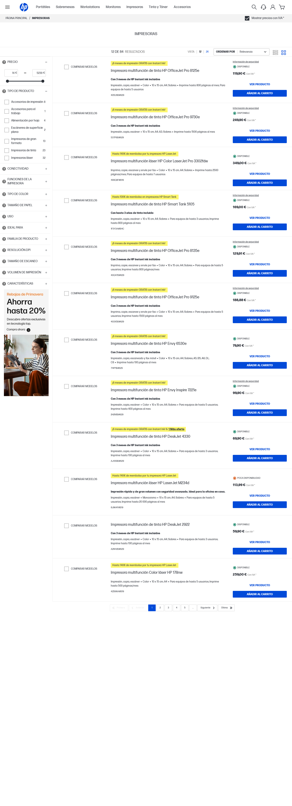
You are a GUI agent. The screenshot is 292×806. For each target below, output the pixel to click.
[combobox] (241, 51)
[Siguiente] (207, 683)
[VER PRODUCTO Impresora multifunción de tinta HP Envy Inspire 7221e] (260, 446)
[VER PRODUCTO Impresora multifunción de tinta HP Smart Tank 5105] (260, 239)
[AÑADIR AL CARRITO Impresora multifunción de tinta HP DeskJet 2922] (260, 609)
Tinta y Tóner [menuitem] (158, 7)
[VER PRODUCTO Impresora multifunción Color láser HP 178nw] (260, 652)
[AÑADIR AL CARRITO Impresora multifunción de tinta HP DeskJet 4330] (260, 505)
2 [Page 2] (160, 683)
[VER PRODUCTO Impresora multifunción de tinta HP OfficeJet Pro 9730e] (260, 136)
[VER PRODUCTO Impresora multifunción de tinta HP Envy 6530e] (260, 393)
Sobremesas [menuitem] (65, 7)
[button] (25, 62)
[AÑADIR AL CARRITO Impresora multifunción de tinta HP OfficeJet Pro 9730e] (260, 145)
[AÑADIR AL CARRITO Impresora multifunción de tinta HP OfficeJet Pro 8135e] (260, 300)
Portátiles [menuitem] (43, 7)
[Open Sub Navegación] (7, 7)
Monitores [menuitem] (113, 7)
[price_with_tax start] (10, 72)
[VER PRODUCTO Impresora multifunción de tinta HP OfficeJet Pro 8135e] (260, 291)
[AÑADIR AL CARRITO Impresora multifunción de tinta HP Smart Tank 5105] (260, 248)
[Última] (226, 683)
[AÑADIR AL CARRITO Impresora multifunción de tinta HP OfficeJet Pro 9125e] (260, 351)
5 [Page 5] (184, 683)
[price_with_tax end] (38, 72)
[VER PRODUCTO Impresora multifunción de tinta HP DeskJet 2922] (260, 600)
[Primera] (119, 683)
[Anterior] (138, 683)
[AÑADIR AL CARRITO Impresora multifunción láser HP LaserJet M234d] (260, 557)
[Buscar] (254, 7)
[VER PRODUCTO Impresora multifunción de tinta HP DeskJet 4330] (260, 496)
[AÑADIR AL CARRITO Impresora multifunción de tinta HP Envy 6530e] (260, 402)
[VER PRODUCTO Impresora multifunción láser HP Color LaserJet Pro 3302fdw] (260, 186)
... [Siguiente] (192, 683)
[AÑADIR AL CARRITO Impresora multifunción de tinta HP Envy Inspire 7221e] (260, 455)
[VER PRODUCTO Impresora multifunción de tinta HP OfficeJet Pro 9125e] (260, 342)
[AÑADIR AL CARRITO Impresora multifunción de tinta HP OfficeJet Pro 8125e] (260, 93)
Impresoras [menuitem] (134, 7)
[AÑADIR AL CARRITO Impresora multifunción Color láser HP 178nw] (260, 660)
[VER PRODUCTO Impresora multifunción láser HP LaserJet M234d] (260, 548)
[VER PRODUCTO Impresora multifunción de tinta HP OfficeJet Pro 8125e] (260, 84)
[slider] (7, 81)
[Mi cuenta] (273, 7)
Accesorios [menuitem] (182, 7)
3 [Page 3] (168, 683)
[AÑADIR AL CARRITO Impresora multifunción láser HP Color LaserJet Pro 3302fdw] (260, 195)
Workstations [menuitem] (90, 7)
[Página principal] (24, 7)
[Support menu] (263, 7)
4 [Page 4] (176, 683)
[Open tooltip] (4, 62)
